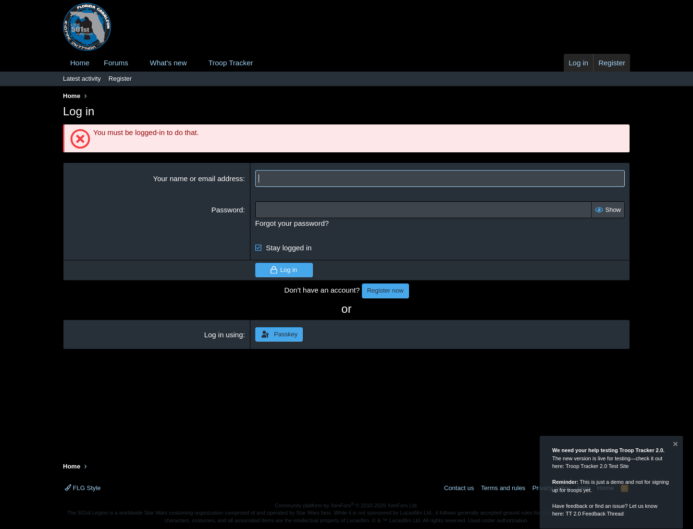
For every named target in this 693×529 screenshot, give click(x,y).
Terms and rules (503, 488)
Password (227, 210)
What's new (168, 63)
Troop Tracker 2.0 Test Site (597, 466)
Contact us (459, 488)
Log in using (223, 335)
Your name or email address (198, 178)
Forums (116, 63)
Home (79, 63)
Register (120, 78)
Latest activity (82, 78)
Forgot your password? (292, 223)
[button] (136, 63)
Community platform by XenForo (346, 505)
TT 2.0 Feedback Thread (595, 514)
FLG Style (82, 488)
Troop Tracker (231, 63)
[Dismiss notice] (675, 445)
